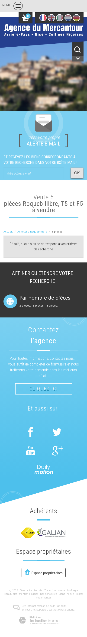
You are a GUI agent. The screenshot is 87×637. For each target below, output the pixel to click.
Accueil (8, 231)
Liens (62, 593)
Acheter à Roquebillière (32, 231)
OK (77, 173)
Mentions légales (28, 593)
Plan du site (10, 593)
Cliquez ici (43, 388)
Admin (70, 593)
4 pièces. (52, 305)
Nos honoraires (48, 593)
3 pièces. (38, 305)
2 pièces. (25, 305)
